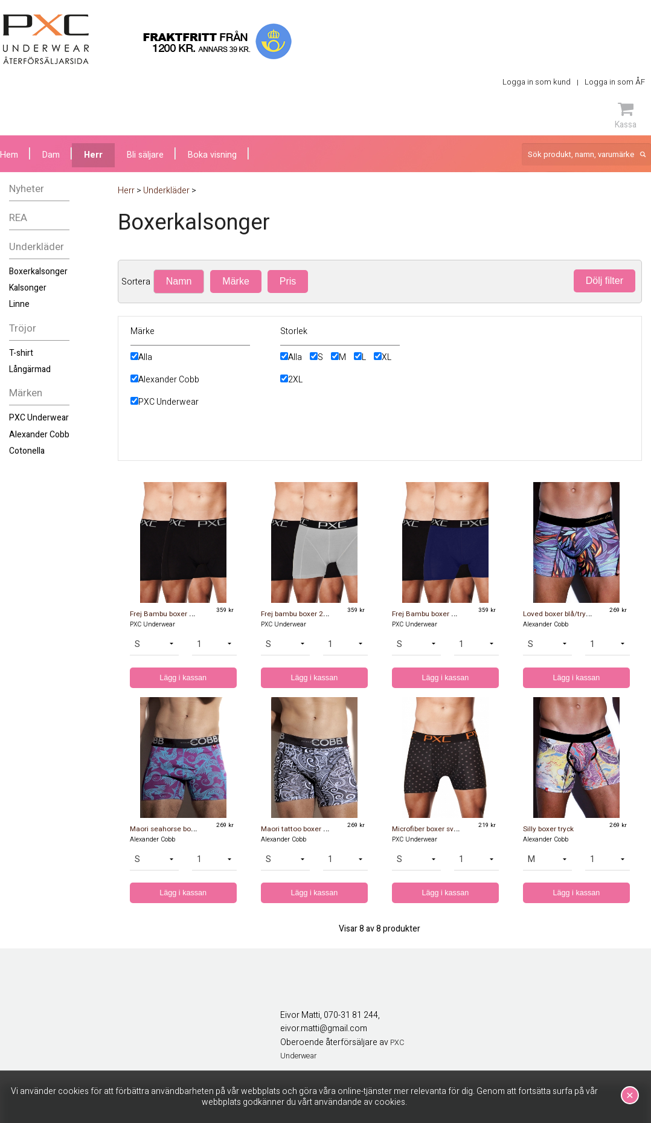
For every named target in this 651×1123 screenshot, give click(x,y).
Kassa (626, 115)
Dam (51, 155)
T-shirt (21, 353)
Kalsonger (27, 288)
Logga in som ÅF (615, 82)
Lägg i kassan (183, 678)
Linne (19, 304)
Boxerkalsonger (38, 271)
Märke (235, 281)
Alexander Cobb (39, 434)
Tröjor (22, 328)
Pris (288, 281)
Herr (93, 155)
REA (18, 217)
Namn (179, 281)
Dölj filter (604, 280)
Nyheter (26, 188)
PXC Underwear (39, 417)
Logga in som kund (536, 82)
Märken (25, 393)
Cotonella (27, 451)
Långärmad (30, 369)
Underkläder (36, 246)
